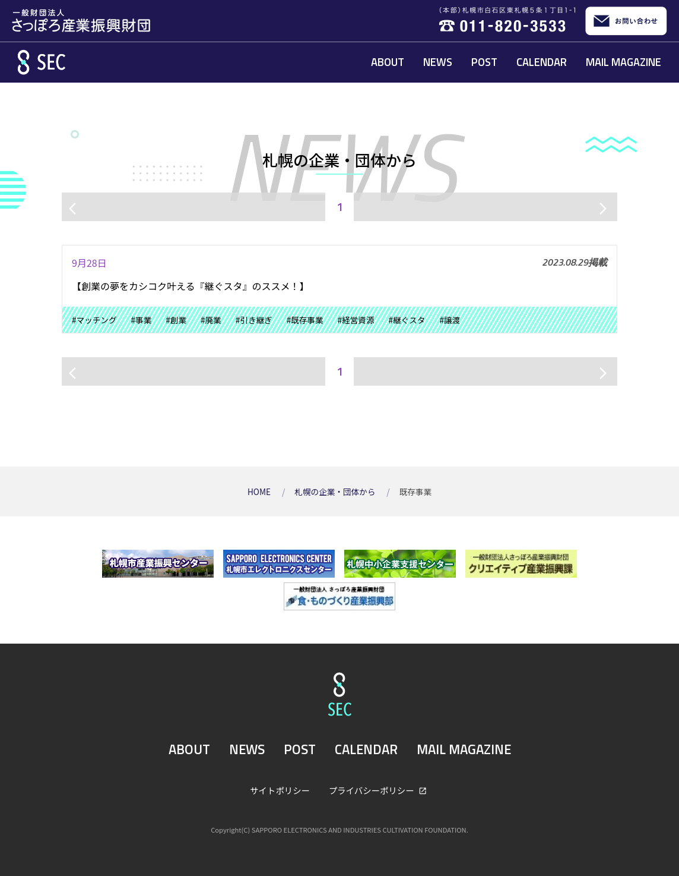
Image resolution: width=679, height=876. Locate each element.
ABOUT (387, 61)
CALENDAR (541, 61)
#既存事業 (305, 320)
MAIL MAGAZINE (623, 61)
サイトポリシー (280, 790)
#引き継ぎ (254, 320)
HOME (260, 491)
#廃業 (211, 320)
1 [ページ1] (340, 206)
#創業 (176, 320)
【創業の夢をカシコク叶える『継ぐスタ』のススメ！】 (190, 286)
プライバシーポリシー (372, 790)
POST (484, 61)
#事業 (141, 320)
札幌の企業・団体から (335, 491)
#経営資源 (356, 320)
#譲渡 (449, 320)
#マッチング (94, 320)
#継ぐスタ (406, 320)
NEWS (437, 61)
